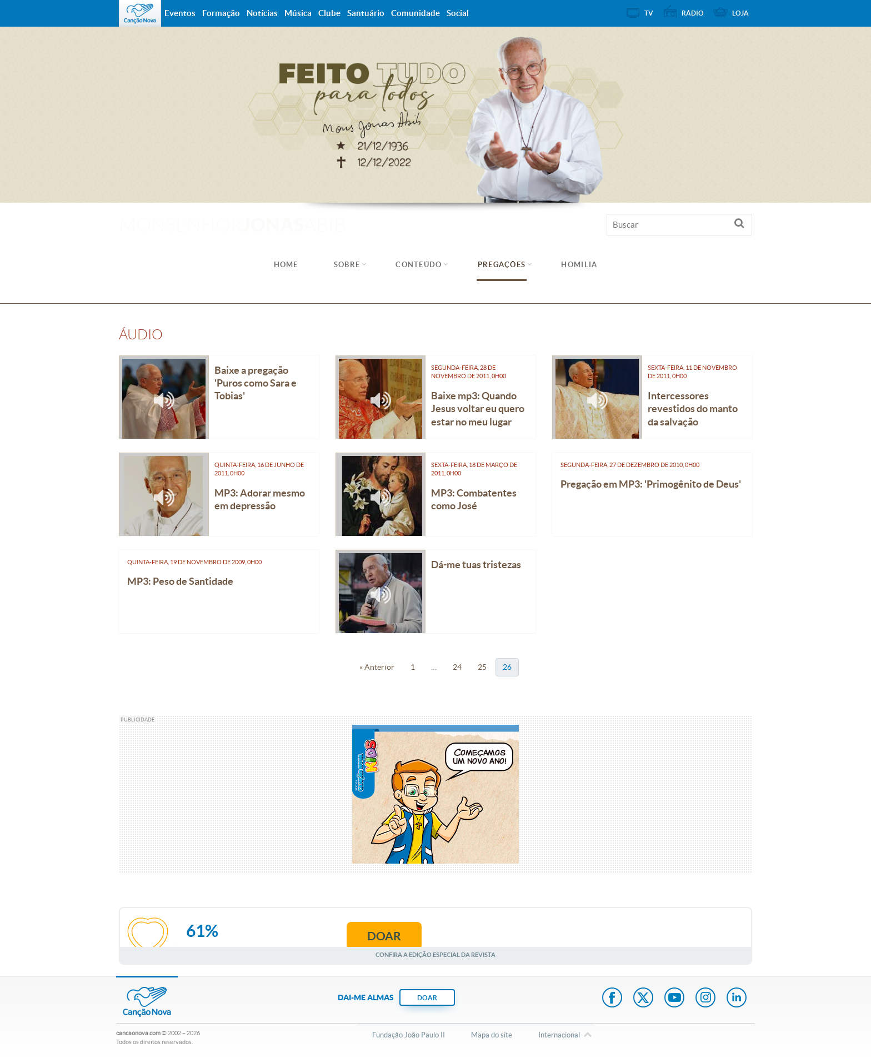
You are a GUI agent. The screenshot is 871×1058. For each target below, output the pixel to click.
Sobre (347, 264)
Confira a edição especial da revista (435, 954)
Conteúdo (419, 264)
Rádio (693, 13)
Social (458, 13)
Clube (329, 13)
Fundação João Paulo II (408, 1035)
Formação (221, 13)
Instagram (705, 999)
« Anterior (376, 667)
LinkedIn (736, 999)
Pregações (502, 264)
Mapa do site (491, 1035)
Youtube (674, 999)
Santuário (365, 13)
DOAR (427, 997)
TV (648, 13)
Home (286, 264)
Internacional (559, 1036)
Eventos (180, 13)
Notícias (262, 13)
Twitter (643, 999)
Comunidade (415, 13)
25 (482, 667)
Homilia (579, 264)
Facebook (612, 999)
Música (298, 13)
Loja (740, 13)
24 (457, 667)
